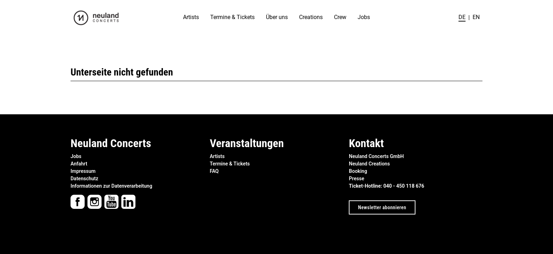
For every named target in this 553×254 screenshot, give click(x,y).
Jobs (364, 17)
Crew (340, 17)
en (476, 17)
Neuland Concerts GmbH (376, 156)
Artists (191, 17)
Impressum (83, 171)
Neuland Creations (369, 164)
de (462, 17)
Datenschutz (84, 178)
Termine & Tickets (232, 17)
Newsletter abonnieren (382, 207)
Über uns (277, 17)
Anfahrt (79, 164)
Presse (356, 178)
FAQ (214, 171)
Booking (358, 171)
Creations (311, 17)
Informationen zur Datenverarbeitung (111, 186)
